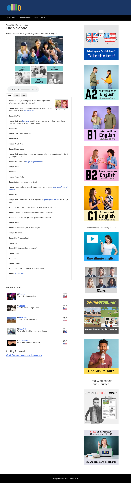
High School (24, 329)
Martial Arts (23, 340)
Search (42, 18)
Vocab (17, 95)
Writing (22, 306)
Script (9, 95)
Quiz (23, 95)
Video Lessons (25, 18)
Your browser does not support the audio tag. (23, 89)
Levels (35, 18)
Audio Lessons (11, 18)
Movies (22, 294)
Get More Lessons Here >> (24, 355)
